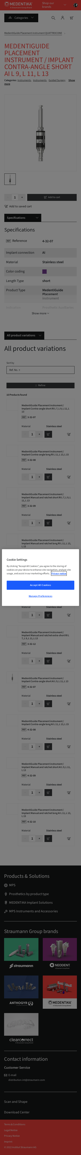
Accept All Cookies (40, 585)
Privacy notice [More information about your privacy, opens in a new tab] (58, 573)
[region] (40, 577)
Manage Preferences (40, 596)
